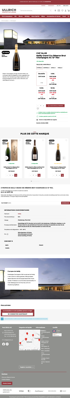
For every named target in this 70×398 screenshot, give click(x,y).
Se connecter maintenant (17, 310)
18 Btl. (53, 88)
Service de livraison (41, 326)
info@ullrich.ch (8, 335)
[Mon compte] (65, 10)
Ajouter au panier (55, 105)
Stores (37, 333)
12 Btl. (42, 88)
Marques (38, 331)
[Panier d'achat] (68, 10)
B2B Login (65, 5)
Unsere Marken (6, 375)
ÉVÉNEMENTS (51, 5)
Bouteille (41, 73)
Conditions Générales (7, 396)
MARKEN (43, 5)
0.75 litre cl (39, 67)
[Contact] (59, 10)
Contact (38, 328)
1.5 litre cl (53, 67)
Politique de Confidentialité (22, 396)
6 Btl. (53, 73)
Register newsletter (26, 363)
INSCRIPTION (48, 1)
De (57, 5)
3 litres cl (60, 67)
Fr (59, 5)
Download (65, 198)
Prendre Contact (7, 379)
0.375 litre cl (46, 67)
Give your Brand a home (8, 373)
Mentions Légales (36, 396)
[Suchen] (51, 10)
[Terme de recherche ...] (35, 10)
